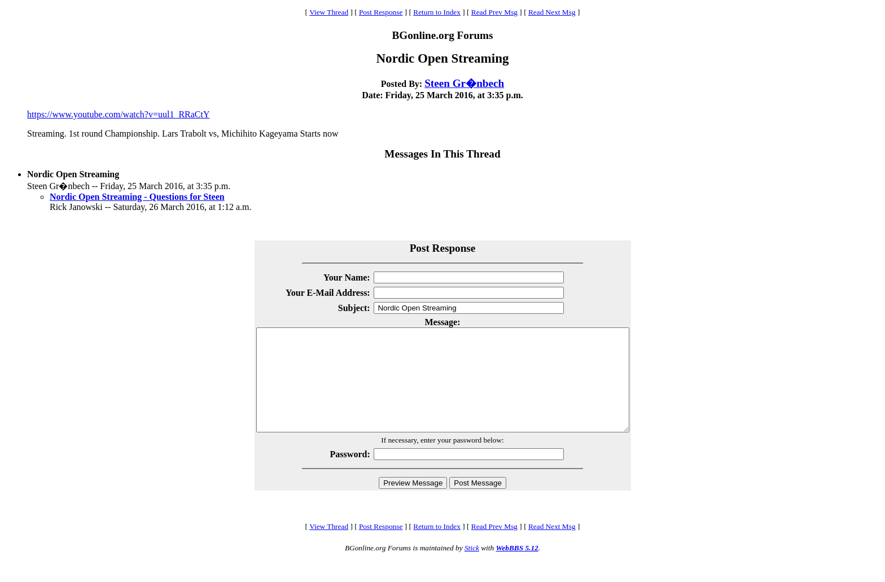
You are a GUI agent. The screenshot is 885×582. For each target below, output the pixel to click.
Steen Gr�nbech (464, 83)
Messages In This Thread (442, 154)
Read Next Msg (552, 12)
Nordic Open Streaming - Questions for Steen (137, 197)
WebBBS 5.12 (517, 568)
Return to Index (437, 12)
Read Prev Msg (494, 12)
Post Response (380, 12)
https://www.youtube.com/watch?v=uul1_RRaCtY (118, 114)
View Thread (328, 12)
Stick (472, 568)
